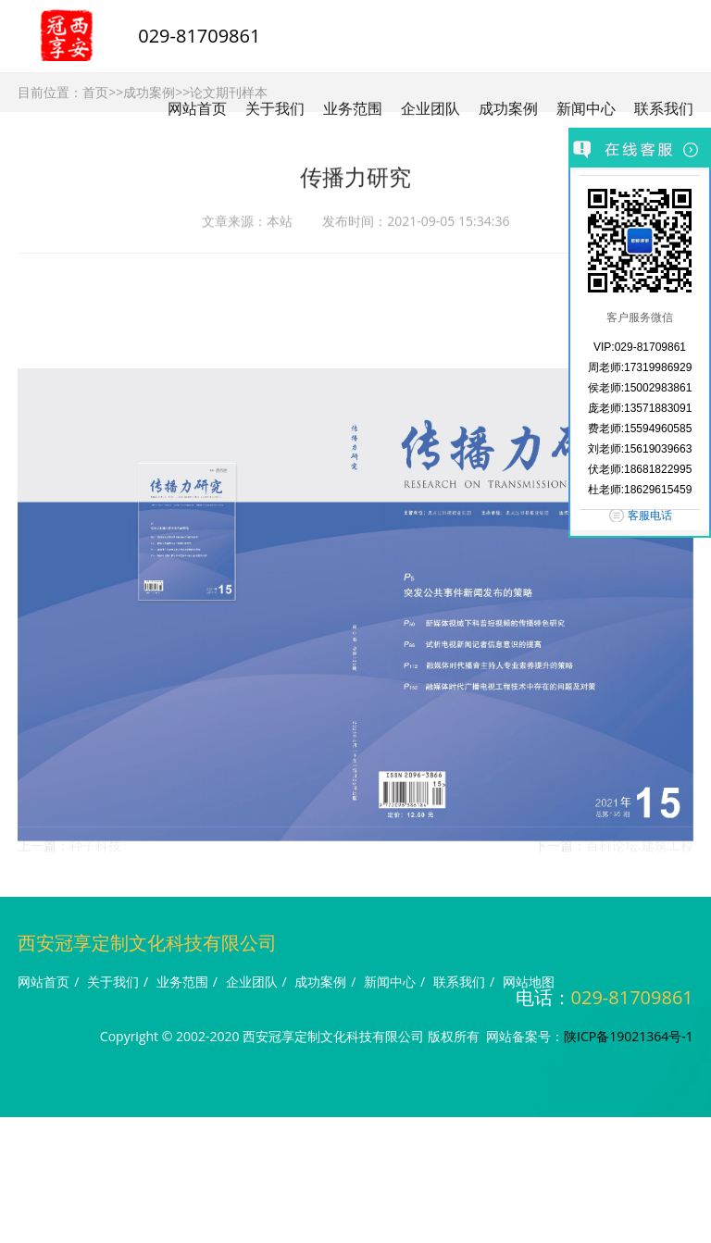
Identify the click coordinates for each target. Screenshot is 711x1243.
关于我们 (275, 108)
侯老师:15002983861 (640, 387)
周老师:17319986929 (640, 367)
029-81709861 (199, 35)
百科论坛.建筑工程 (639, 850)
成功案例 (508, 108)
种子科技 (95, 850)
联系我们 (663, 108)
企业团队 (430, 108)
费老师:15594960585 (640, 428)
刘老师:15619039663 (640, 448)
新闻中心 (586, 108)
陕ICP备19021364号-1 (628, 1036)
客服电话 (650, 515)
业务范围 (352, 108)
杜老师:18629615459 (640, 489)
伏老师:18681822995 (640, 469)
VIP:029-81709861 (639, 347)
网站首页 (197, 108)
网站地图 (529, 981)
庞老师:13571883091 (640, 408)
